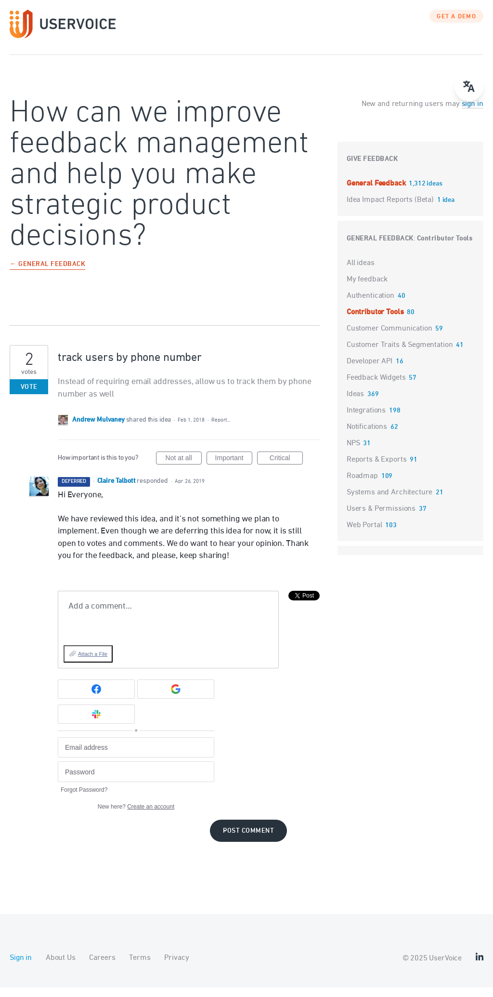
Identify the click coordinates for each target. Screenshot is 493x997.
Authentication (370, 305)
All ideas (361, 273)
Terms (139, 967)
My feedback (367, 289)
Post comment (248, 841)
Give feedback (372, 169)
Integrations (366, 420)
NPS (353, 453)
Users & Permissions (381, 518)
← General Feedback (47, 274)
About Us (61, 967)
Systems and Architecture (389, 502)
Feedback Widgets (376, 387)
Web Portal (364, 535)
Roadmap (362, 486)
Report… (221, 429)
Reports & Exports (376, 469)
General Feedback (377, 193)
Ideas (355, 404)
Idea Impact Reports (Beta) (391, 209)
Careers (102, 967)
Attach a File (92, 663)
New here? (136, 816)
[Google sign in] (175, 698)
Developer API (369, 371)
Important (233, 469)
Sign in (21, 967)
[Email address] (136, 757)
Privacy (176, 967)
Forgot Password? (84, 799)
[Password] (136, 781)
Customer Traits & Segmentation (400, 355)
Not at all (184, 469)
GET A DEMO (456, 26)
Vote (29, 397)
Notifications (367, 436)
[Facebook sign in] (96, 698)
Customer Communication (389, 338)
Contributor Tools (445, 248)
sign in (472, 114)
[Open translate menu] (468, 86)
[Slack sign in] (96, 723)
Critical (286, 469)
